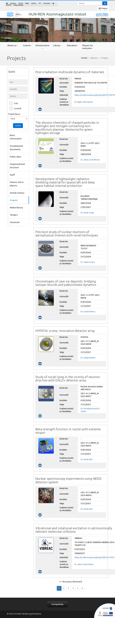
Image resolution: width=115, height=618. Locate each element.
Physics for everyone (87, 46)
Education (72, 45)
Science (27, 45)
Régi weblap (18, 5)
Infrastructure (42, 46)
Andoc (33, 3)
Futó (16, 103)
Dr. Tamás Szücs (88, 262)
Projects (14, 200)
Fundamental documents (16, 148)
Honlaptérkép (57, 604)
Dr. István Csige (87, 213)
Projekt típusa (14, 114)
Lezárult (17, 108)
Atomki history (17, 193)
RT (40, 3)
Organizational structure (17, 166)
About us (12, 45)
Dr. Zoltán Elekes (88, 358)
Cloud (20, 3)
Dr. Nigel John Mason (84, 102)
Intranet (47, 3)
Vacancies (15, 222)
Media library (16, 207)
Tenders (14, 215)
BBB (27, 3)
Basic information (16, 137)
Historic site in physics (17, 184)
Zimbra (13, 3)
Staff (12, 175)
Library (57, 45)
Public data (15, 156)
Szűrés (18, 125)
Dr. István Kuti (86, 459)
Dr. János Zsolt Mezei (90, 160)
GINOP (8, 5)
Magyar (103, 8)
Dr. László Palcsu (88, 311)
